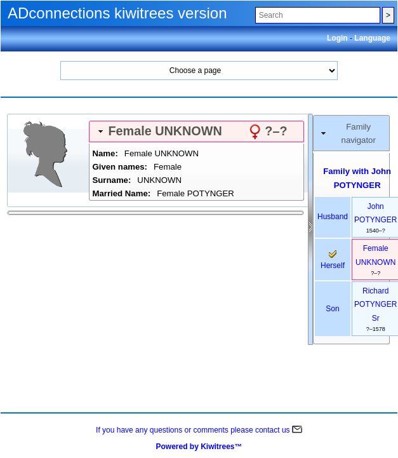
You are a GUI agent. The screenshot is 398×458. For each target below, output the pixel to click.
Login (338, 38)
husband (332, 216)
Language (372, 38)
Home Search (199, 70)
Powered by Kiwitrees (199, 446)
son (332, 308)
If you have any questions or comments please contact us (199, 430)
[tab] (196, 131)
